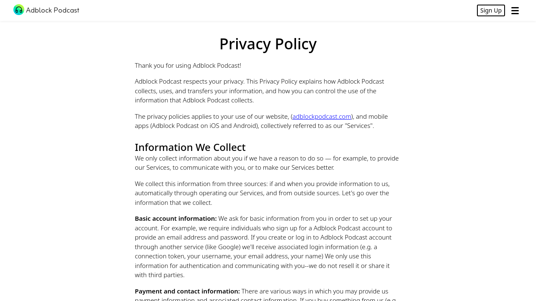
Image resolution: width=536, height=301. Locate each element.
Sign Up (491, 10)
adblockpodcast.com (322, 116)
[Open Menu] (515, 10)
